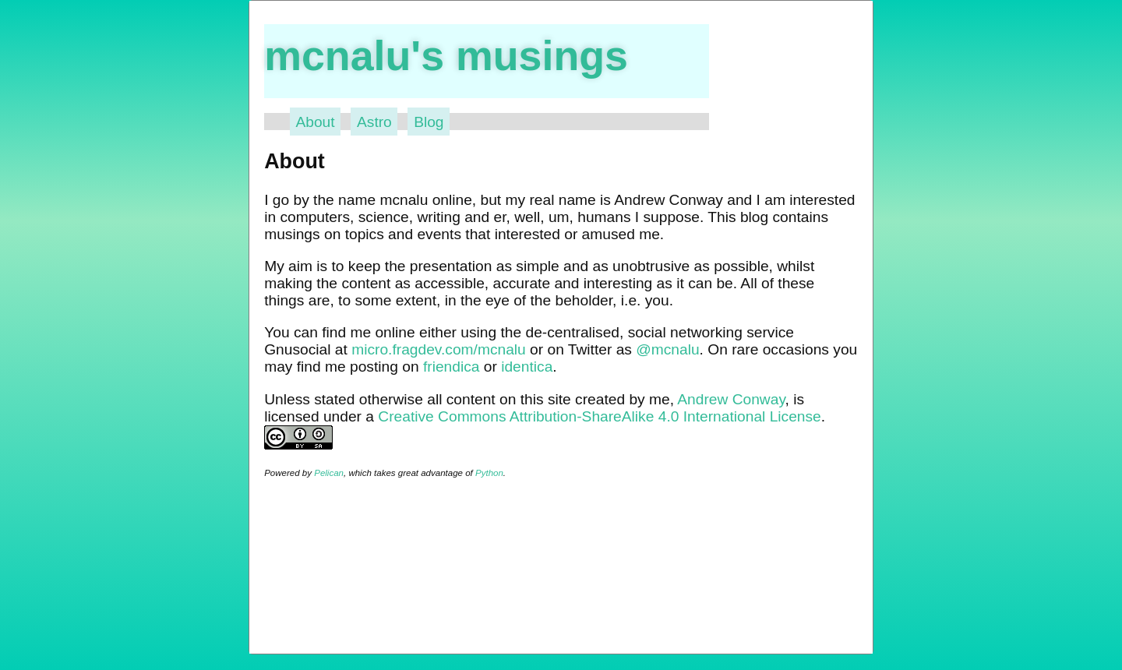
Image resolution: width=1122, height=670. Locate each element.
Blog (428, 121)
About (314, 121)
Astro (374, 121)
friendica (451, 366)
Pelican (329, 473)
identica (526, 366)
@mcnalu (667, 349)
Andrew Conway (731, 399)
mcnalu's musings (446, 55)
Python (489, 473)
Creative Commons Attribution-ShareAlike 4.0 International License (599, 416)
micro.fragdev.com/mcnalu (438, 349)
